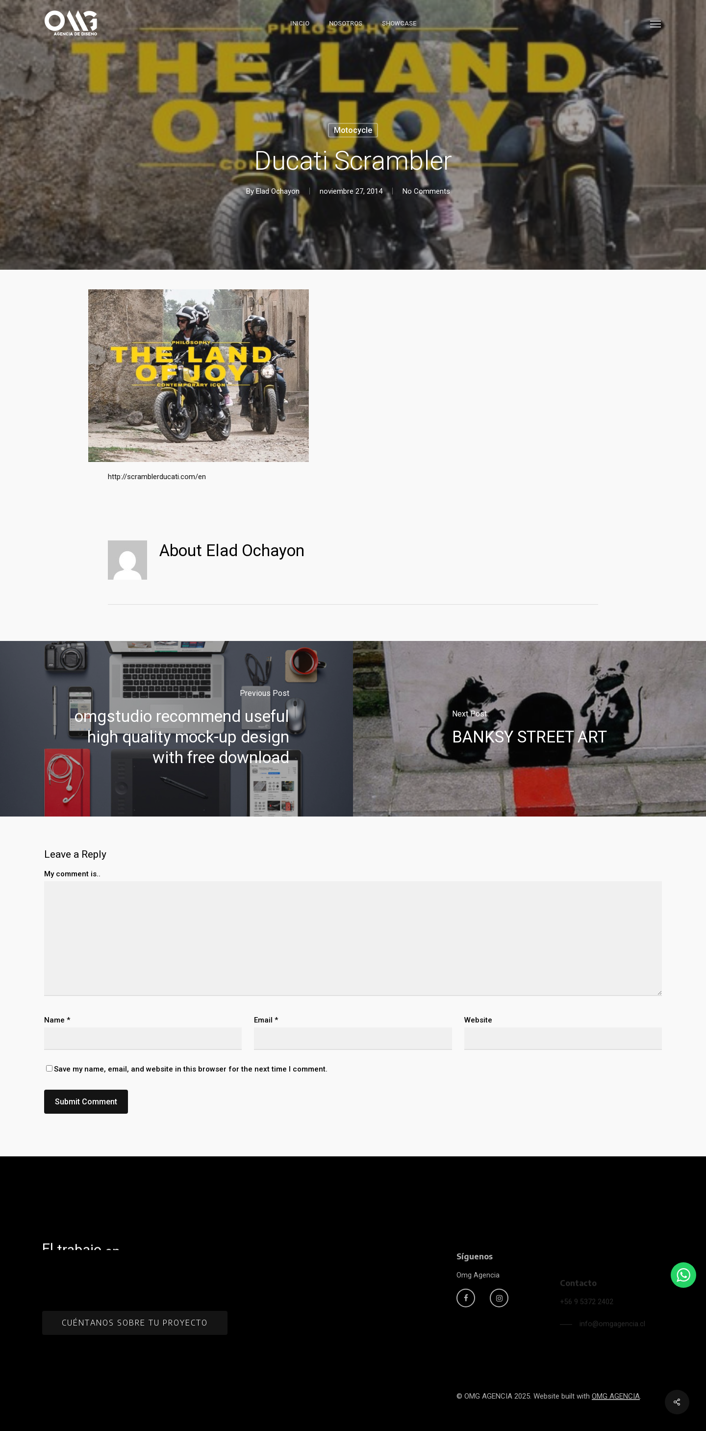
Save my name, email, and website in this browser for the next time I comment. (191, 1069)
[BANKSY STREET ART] (529, 729)
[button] (656, 23)
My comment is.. (72, 873)
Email (266, 1020)
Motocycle (353, 130)
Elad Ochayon (278, 191)
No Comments (426, 191)
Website (478, 1020)
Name (57, 1020)
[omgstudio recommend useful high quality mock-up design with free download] (176, 729)
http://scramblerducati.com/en (157, 476)
